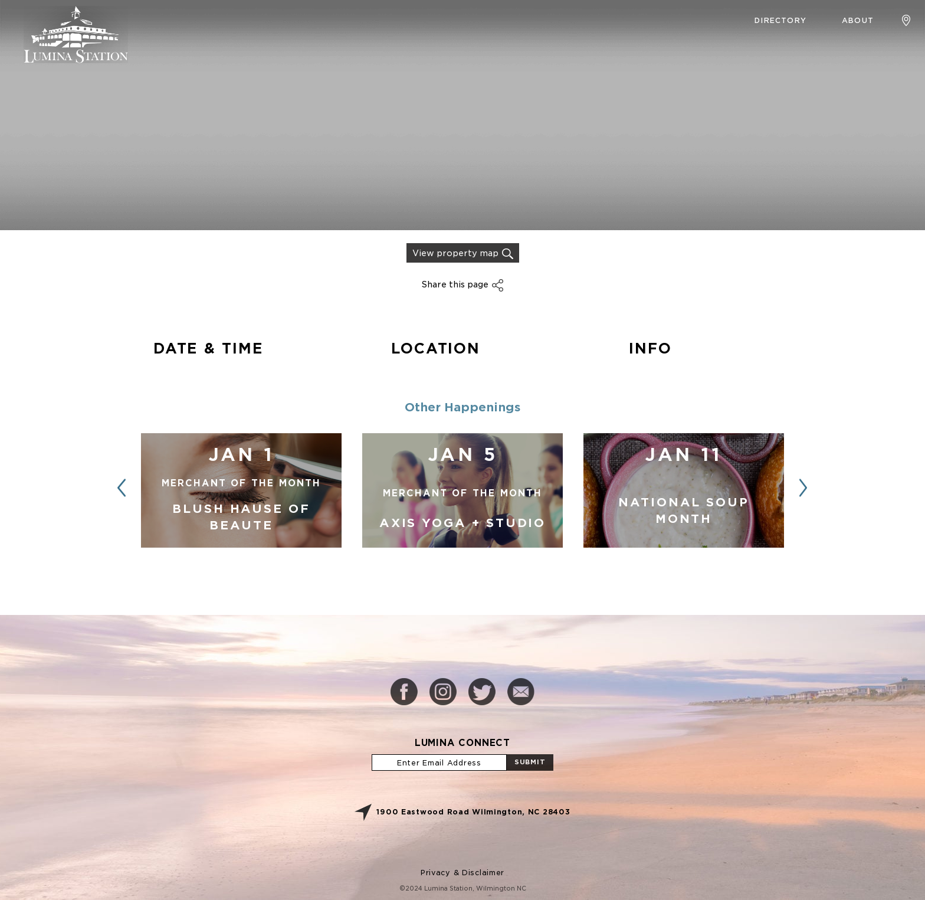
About (858, 20)
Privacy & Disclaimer (462, 872)
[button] (803, 488)
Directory (780, 20)
